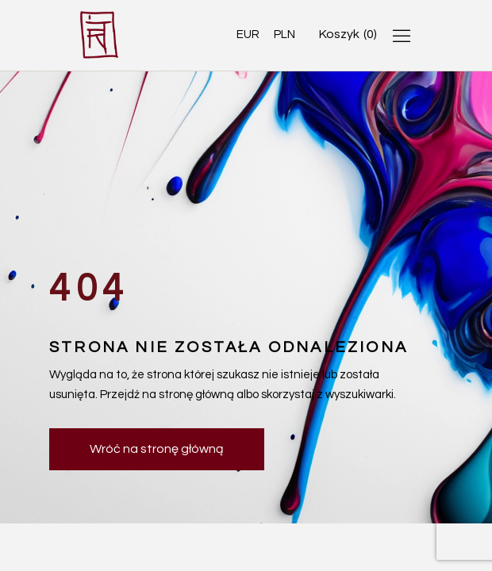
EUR (247, 34)
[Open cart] (348, 34)
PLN (284, 34)
